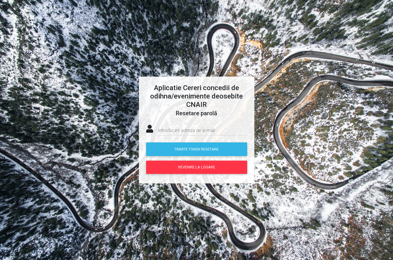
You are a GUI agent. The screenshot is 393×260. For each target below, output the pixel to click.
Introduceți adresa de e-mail (186, 130)
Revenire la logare (196, 167)
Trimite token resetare (196, 149)
